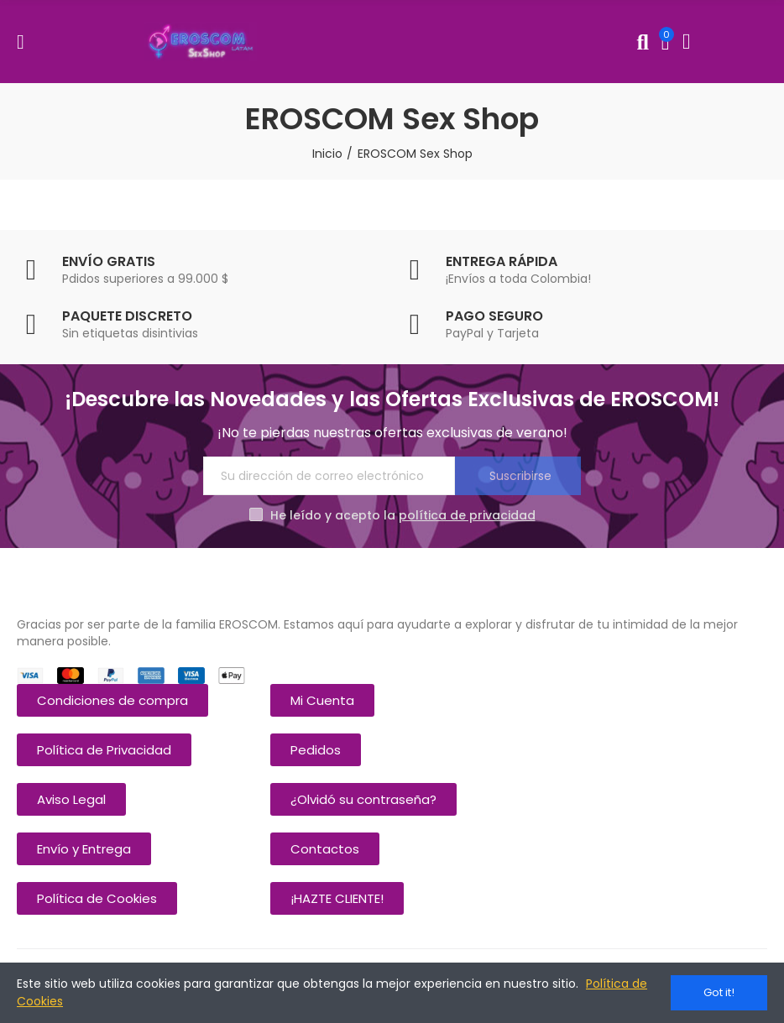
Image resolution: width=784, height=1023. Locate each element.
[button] (112, 700)
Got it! (718, 992)
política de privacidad (467, 515)
